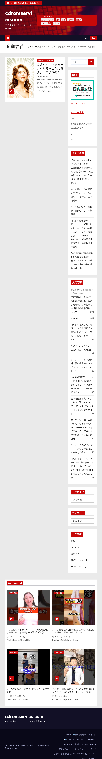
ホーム (31, 46)
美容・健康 (13, 593)
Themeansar (10, 742)
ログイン (75, 547)
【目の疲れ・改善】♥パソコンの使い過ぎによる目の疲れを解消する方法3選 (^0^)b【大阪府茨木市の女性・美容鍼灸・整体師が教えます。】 (82, 171)
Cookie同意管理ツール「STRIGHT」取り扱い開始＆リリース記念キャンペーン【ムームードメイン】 (82, 385)
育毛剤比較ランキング (73, 734)
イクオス (56, 23)
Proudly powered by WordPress (19, 740)
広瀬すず (40, 60)
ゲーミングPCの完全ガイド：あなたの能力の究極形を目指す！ (82, 448)
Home (68, 729)
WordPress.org (78, 566)
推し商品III (50, 60)
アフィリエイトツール (67, 743)
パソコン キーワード (87, 743)
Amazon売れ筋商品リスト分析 (76, 739)
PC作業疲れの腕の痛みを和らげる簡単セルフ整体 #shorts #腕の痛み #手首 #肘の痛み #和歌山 (82, 261)
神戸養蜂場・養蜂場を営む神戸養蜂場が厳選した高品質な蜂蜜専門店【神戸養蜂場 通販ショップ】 (82, 305)
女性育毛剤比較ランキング (84, 729)
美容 (63, 20)
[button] (86, 38)
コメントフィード (79, 559)
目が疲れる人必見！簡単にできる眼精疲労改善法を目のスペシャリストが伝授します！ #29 (81, 332)
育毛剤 (78, 20)
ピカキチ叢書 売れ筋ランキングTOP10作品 (70, 748)
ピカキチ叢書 (77, 112)
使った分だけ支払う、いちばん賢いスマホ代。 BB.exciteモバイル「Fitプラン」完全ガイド (82, 406)
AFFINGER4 (92, 734)
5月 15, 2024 (46, 76)
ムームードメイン (47, 20)
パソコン (70, 20)
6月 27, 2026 (16, 634)
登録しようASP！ (89, 753)
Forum (74, 318)
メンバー (92, 748)
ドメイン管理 (46, 23)
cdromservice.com (24, 711)
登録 (73, 541)
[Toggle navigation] (80, 38)
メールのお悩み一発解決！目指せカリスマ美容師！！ (81, 210)
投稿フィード (77, 553)
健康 (58, 20)
